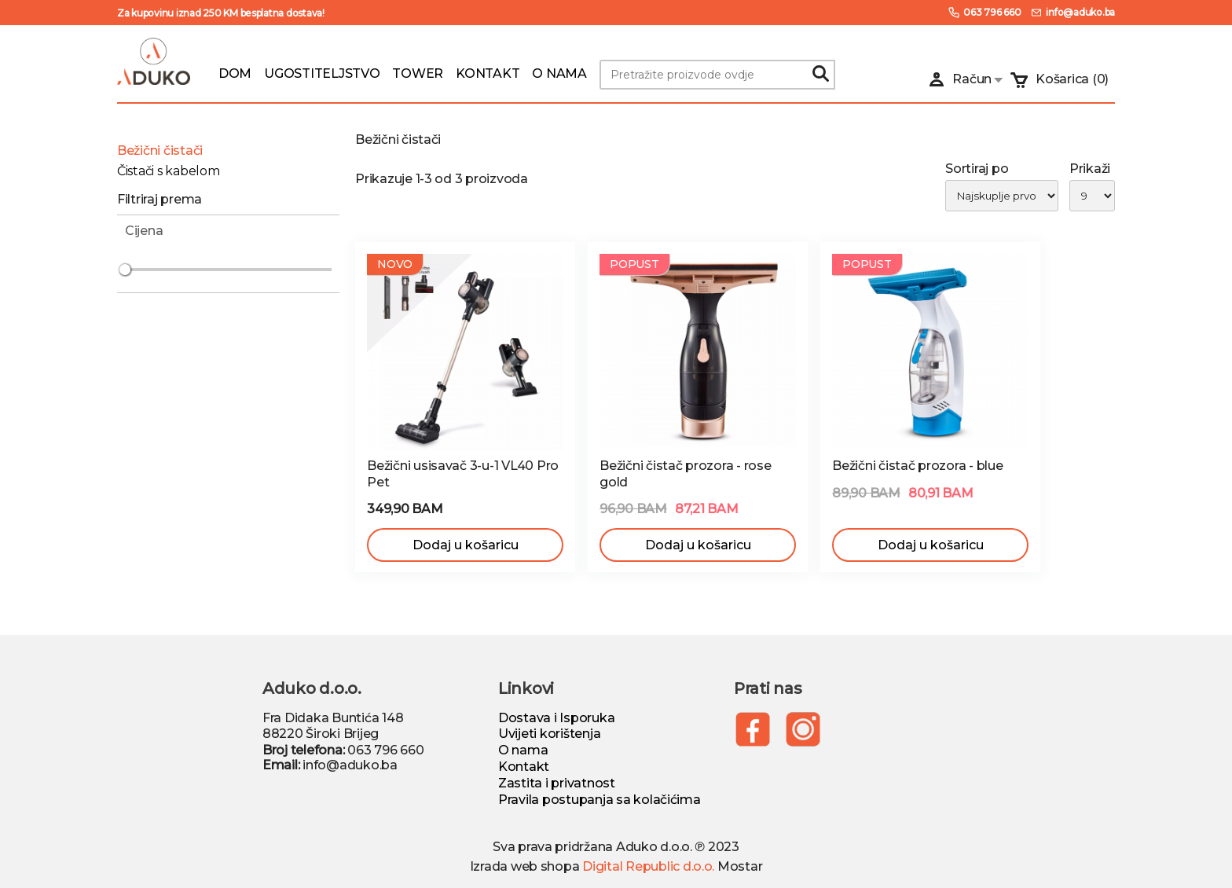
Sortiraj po (976, 168)
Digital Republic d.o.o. (648, 866)
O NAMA (559, 73)
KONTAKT (487, 73)
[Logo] (153, 64)
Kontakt (523, 766)
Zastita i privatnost (556, 783)
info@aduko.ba (1072, 12)
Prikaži (1089, 168)
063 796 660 (984, 12)
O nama (523, 750)
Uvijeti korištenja (549, 733)
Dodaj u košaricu (465, 545)
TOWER (417, 73)
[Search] (820, 74)
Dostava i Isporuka (556, 717)
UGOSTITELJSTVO (322, 73)
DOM (234, 73)
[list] (917, 196)
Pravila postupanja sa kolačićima (599, 799)
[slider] (124, 269)
